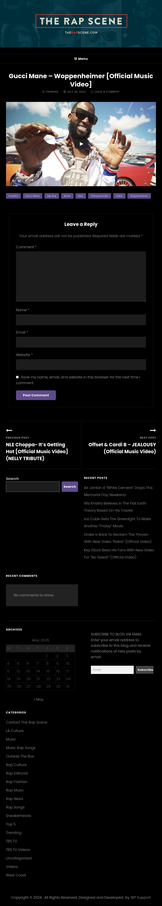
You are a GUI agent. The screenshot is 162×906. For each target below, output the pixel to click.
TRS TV (11, 841)
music (67, 195)
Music (11, 739)
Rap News (14, 798)
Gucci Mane (33, 195)
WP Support (141, 897)
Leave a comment (107, 91)
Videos (12, 866)
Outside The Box (20, 756)
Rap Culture (16, 764)
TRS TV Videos (18, 849)
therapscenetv (99, 195)
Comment (26, 246)
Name (22, 309)
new (80, 195)
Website (24, 354)
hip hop (51, 195)
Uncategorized (19, 858)
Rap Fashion (16, 781)
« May (38, 699)
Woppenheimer (139, 195)
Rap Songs (15, 807)
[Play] (81, 144)
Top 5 (11, 824)
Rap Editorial (17, 773)
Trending (13, 832)
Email (22, 332)
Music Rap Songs (21, 747)
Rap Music (15, 790)
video (119, 195)
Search (12, 478)
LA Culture (15, 730)
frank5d (13, 195)
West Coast (16, 875)
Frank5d (52, 91)
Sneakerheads (18, 815)
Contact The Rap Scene (26, 722)
